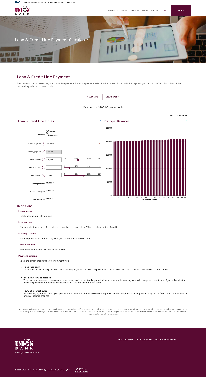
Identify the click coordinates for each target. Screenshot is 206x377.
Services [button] (135, 10)
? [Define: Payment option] (43, 144)
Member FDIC (38, 370)
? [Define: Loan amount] (43, 159)
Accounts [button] (113, 10)
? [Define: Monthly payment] (43, 152)
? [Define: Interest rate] (43, 175)
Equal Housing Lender (55, 370)
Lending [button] (124, 10)
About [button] (145, 10)
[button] (60, 121)
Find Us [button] (154, 10)
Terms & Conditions (165, 340)
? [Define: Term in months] (43, 167)
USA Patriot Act (144, 340)
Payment (52, 132)
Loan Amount (54, 135)
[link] (81, 370)
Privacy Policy (125, 340)
